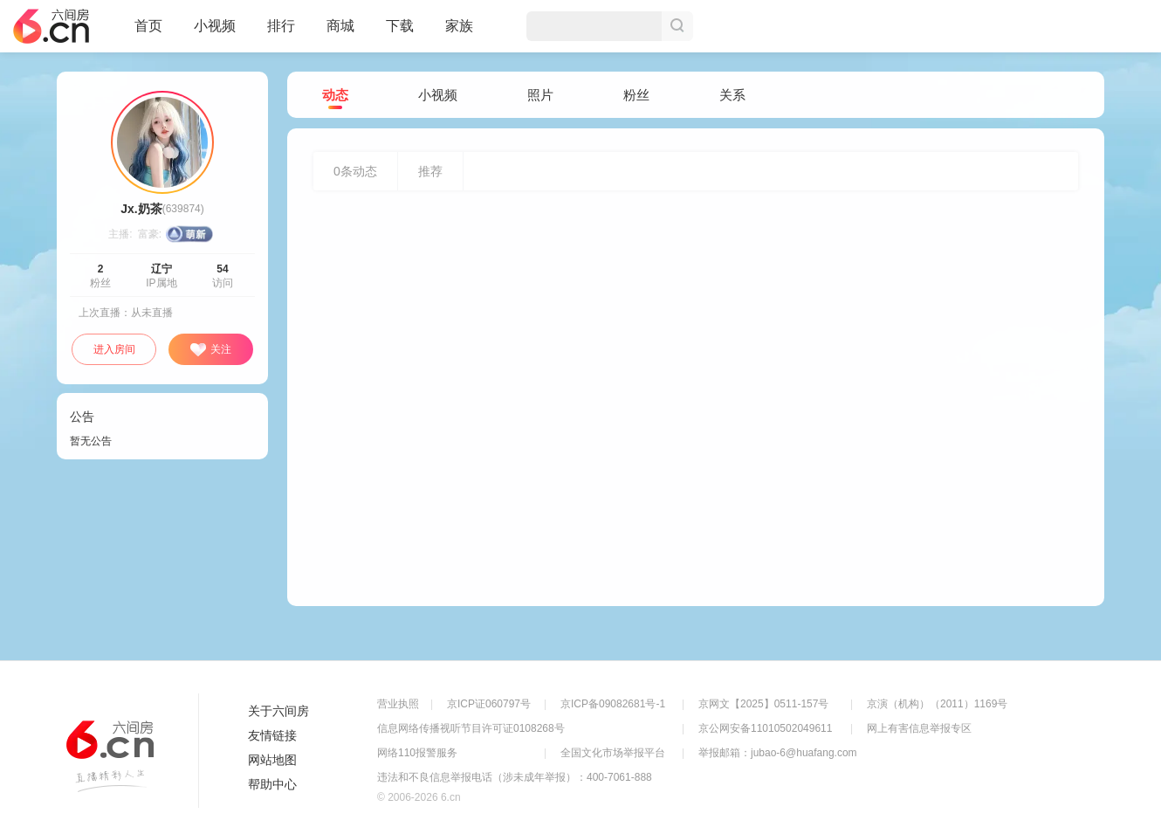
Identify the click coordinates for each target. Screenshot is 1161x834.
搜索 (677, 26)
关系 (732, 94)
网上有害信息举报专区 (919, 728)
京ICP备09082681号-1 (612, 704)
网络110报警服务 (417, 753)
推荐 (430, 171)
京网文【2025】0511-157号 (763, 704)
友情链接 (272, 735)
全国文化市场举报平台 (612, 753)
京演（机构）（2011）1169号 (937, 704)
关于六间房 (278, 711)
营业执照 (398, 704)
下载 (400, 25)
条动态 (355, 171)
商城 (340, 33)
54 (222, 269)
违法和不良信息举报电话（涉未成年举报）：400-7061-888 (514, 777)
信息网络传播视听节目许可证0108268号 (471, 728)
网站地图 (272, 760)
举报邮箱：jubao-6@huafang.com (777, 753)
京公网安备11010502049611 (765, 728)
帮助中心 (272, 784)
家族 (459, 33)
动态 (335, 95)
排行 (281, 25)
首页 (148, 33)
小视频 (215, 33)
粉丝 (636, 94)
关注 (210, 350)
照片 (540, 94)
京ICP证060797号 (489, 704)
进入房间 (114, 349)
